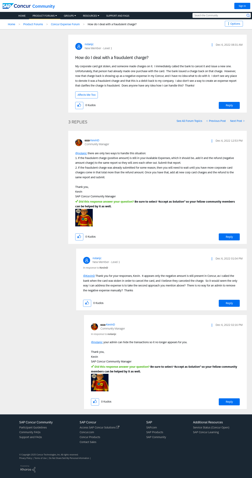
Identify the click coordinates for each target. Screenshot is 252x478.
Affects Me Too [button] (87, 94)
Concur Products (90, 437)
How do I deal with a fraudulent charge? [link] (112, 24)
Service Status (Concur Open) (211, 427)
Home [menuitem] (22, 15)
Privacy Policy (25, 458)
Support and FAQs (30, 437)
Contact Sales (88, 442)
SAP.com (151, 427)
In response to (95, 267)
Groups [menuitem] (69, 15)
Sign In (242, 6)
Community (43, 6)
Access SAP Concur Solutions (99, 427)
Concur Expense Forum (65, 24)
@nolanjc (81, 153)
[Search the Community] (221, 15)
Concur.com (87, 432)
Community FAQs (29, 432)
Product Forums (33, 24)
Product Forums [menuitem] (44, 15)
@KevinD (89, 275)
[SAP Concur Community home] (17, 6)
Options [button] (235, 23)
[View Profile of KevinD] (94, 140)
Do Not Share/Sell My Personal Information (69, 458)
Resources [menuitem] (90, 15)
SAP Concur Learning (206, 432)
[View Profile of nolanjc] (89, 44)
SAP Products (154, 432)
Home (11, 24)
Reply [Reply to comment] (229, 236)
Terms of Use (40, 458)
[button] (212, 45)
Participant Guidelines (33, 427)
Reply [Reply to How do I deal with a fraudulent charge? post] (229, 105)
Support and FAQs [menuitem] (117, 15)
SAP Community (156, 437)
